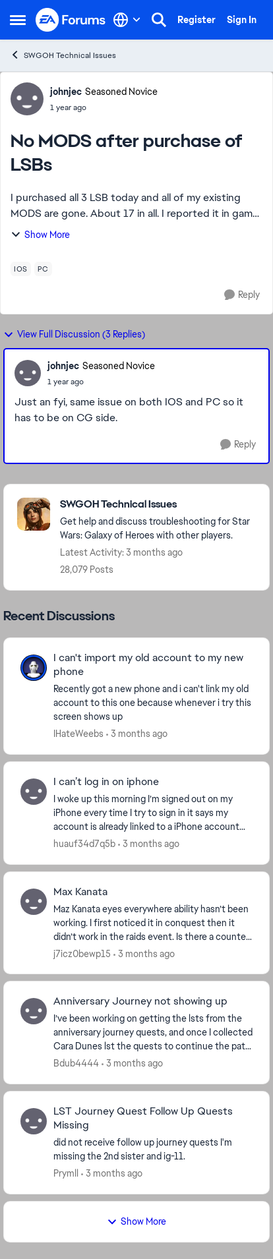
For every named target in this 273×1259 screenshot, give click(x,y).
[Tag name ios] (21, 269)
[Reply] (242, 295)
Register (196, 20)
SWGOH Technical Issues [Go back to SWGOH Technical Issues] (63, 55)
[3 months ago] (136, 734)
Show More (40, 235)
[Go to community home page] (71, 19)
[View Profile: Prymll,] (33, 1121)
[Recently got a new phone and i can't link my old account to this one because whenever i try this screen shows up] (153, 703)
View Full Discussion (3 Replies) (74, 334)
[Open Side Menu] (17, 20)
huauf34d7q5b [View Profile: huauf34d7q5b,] (84, 844)
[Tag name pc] (43, 269)
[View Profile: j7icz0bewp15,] (33, 902)
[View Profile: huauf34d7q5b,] (33, 791)
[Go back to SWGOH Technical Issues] (158, 505)
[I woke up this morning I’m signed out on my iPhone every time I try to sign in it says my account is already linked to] (153, 813)
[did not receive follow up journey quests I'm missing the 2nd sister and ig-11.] (153, 1149)
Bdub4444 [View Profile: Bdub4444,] (76, 1063)
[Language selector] (126, 20)
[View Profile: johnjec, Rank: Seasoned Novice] (27, 98)
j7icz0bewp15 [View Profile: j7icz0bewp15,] (82, 953)
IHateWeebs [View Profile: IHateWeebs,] (78, 734)
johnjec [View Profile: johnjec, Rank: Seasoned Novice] (66, 92)
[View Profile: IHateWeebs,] (33, 668)
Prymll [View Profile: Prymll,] (65, 1173)
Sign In (242, 20)
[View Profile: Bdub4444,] (33, 1011)
